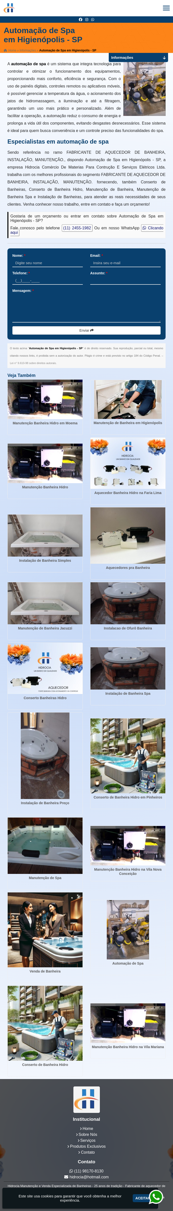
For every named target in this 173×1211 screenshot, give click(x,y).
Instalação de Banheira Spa (127, 693)
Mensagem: (23, 291)
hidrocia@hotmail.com (89, 1177)
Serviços (87, 1140)
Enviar (86, 330)
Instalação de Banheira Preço (45, 803)
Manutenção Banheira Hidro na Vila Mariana (128, 1047)
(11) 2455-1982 (77, 228)
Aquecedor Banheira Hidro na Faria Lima (128, 493)
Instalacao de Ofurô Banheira (128, 628)
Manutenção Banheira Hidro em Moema (45, 423)
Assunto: (99, 273)
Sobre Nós (88, 1134)
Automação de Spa (127, 963)
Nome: (18, 256)
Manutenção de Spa (45, 878)
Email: (96, 256)
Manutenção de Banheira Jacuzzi (45, 628)
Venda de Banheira (45, 971)
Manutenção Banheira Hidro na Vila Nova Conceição (128, 871)
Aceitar (143, 1198)
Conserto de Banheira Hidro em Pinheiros (128, 797)
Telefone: (21, 273)
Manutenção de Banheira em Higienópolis (128, 423)
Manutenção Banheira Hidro (45, 487)
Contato (88, 1152)
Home (88, 1128)
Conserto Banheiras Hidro (45, 698)
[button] (166, 8)
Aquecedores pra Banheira (128, 568)
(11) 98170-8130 (88, 1171)
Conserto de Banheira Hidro (45, 1065)
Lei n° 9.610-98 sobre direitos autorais (33, 363)
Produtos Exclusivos (88, 1146)
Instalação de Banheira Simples (45, 560)
